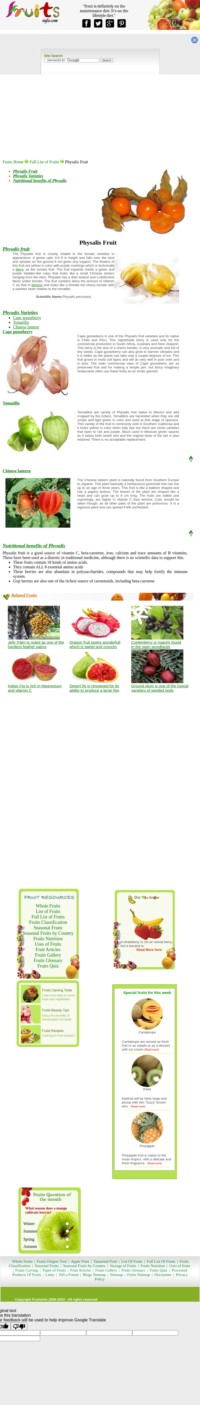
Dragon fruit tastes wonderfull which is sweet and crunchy (95, 644)
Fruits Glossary (48, 960)
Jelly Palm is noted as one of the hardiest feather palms (36, 644)
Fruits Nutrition (48, 938)
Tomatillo (21, 322)
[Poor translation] (19, 1326)
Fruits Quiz (48, 966)
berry (19, 269)
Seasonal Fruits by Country (48, 933)
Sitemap (116, 1275)
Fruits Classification (48, 922)
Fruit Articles (48, 949)
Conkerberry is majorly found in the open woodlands (156, 644)
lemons (37, 285)
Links (49, 1275)
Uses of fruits (179, 1266)
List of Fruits (48, 911)
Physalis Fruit (25, 171)
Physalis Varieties (28, 176)
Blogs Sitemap (94, 1275)
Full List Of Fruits (161, 1261)
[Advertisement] (98, 124)
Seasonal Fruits (48, 927)
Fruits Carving (26, 1270)
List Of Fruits (131, 1261)
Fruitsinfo (40, 1299)
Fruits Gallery (48, 955)
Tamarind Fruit (105, 1261)
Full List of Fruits (44, 162)
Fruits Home (13, 162)
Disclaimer (163, 1275)
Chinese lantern (26, 327)
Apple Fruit (80, 1261)
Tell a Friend (68, 1275)
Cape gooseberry (27, 317)
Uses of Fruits (48, 944)
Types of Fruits (54, 1270)
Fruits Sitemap (138, 1275)
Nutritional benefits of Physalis (40, 180)
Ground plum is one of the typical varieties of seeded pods (159, 688)
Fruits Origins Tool (52, 1261)
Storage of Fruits (123, 1266)
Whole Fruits (48, 906)
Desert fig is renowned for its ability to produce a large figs (94, 688)
